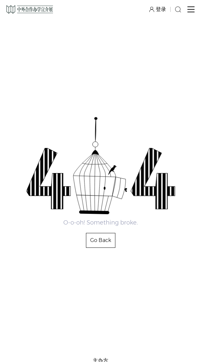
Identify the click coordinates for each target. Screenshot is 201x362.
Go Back (100, 240)
